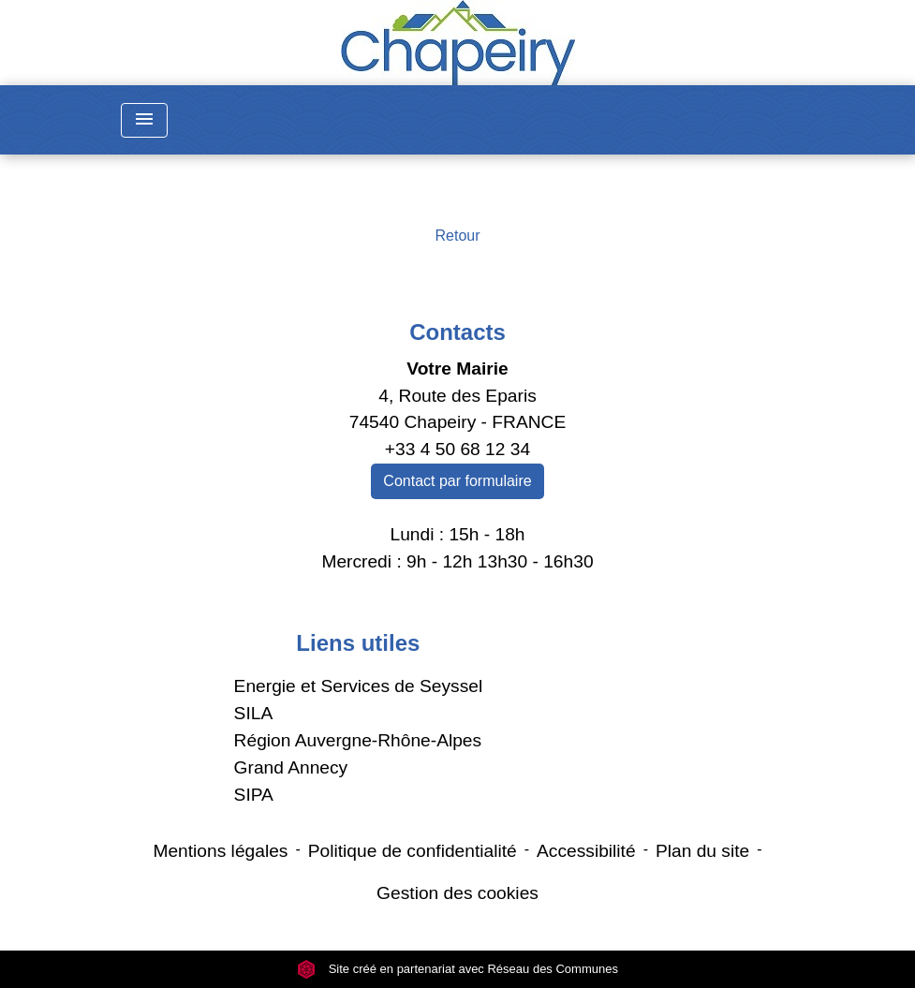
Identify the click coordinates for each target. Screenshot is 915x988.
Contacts (457, 332)
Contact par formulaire (457, 481)
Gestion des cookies (457, 893)
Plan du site (702, 851)
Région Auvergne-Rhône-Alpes (358, 740)
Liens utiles (358, 643)
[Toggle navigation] (144, 120)
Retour (457, 235)
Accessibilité (586, 851)
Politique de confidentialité (412, 851)
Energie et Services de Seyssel (358, 686)
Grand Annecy (291, 767)
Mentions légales (220, 851)
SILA (253, 713)
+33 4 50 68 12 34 (457, 449)
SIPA (253, 794)
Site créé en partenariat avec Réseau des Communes (457, 969)
